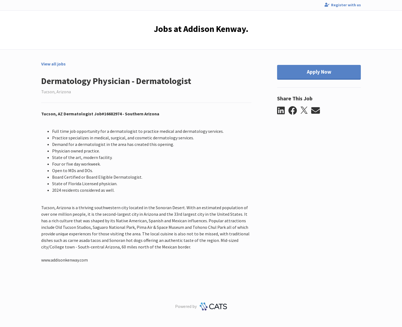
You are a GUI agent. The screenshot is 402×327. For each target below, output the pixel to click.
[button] (282, 110)
